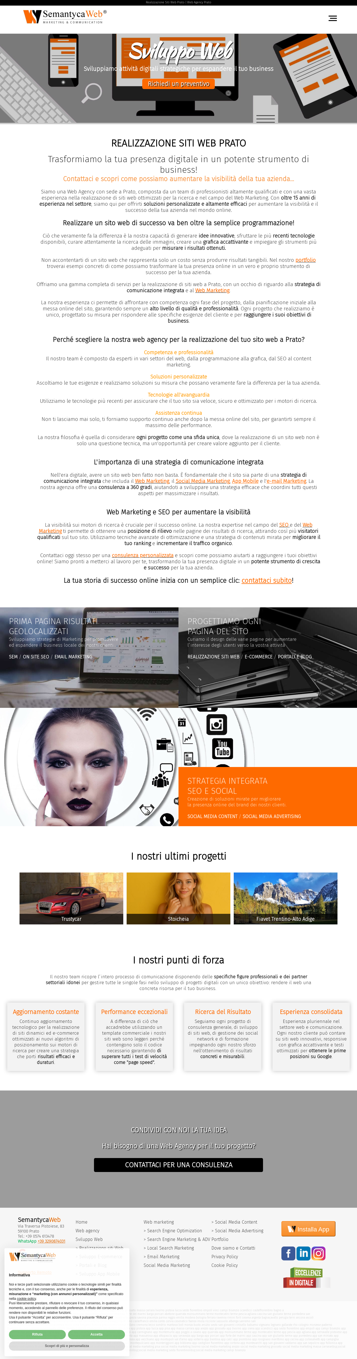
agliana (251, 1314)
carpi (103, 1321)
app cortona (232, 1343)
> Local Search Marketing (169, 1248)
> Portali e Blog (91, 1265)
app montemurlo (164, 1332)
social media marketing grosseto (261, 1346)
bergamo (85, 1325)
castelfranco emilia (145, 1321)
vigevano (264, 1325)
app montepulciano (137, 1343)
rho (295, 1325)
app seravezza (181, 1336)
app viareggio (50, 1336)
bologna (201, 1317)
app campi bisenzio (327, 1328)
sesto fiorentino (192, 1310)
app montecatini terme (266, 1332)
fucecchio (21, 1314)
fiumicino (46, 1325)
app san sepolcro (308, 1343)
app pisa (164, 1328)
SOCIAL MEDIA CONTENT (212, 816)
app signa (48, 1332)
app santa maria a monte (101, 1339)
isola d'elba (83, 1317)
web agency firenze (31, 1346)
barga (150, 1314)
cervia (169, 1321)
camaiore (63, 1314)
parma (163, 1317)
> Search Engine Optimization (173, 1230)
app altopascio (162, 1336)
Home (82, 1222)
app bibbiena (183, 1343)
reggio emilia (176, 1317)
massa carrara (146, 1310)
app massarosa (143, 1336)
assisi (68, 1325)
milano (131, 1325)
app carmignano (142, 1332)
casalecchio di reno (120, 1321)
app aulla (69, 1343)
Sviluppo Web (89, 1239)
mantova (172, 1325)
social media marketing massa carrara (307, 1346)
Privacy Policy (224, 1256)
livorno (160, 1310)
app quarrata (210, 1332)
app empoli (307, 1328)
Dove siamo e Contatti (233, 1248)
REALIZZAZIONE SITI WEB (213, 657)
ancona (300, 1317)
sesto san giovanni (223, 1325)
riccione (210, 1321)
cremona (142, 1325)
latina (72, 1321)
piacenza (152, 1317)
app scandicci (264, 1328)
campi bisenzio (229, 1310)
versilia (91, 1310)
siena (120, 1310)
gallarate (287, 1325)
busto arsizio (202, 1325)
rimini (231, 1317)
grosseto (130, 1310)
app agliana (303, 1332)
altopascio (106, 1314)
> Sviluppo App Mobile (98, 1274)
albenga (233, 1321)
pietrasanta (77, 1314)
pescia (242, 1314)
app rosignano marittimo (268, 1339)
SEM (13, 657)
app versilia (67, 1336)
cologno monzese (309, 1325)
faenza (192, 1321)
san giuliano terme (279, 1314)
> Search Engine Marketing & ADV (177, 1239)
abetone (170, 1314)
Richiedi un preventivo (178, 84)
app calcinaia (126, 1339)
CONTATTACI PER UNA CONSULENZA (178, 1165)
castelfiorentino (263, 1310)
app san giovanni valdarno (279, 1343)
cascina (262, 1314)
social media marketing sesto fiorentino (164, 1350)
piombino (97, 1317)
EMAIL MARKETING (73, 657)
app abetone (33, 1336)
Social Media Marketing (167, 1265)
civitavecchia (31, 1325)
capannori (50, 1314)
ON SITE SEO (36, 657)
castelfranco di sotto (44, 1317)
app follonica (328, 1343)
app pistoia (138, 1328)
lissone (23, 1328)
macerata (31, 1321)
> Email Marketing (161, 1256)
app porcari (211, 1336)
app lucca (152, 1328)
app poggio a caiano (188, 1332)
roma (86, 1321)
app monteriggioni (162, 1343)
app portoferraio (30, 1343)
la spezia (131, 1317)
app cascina (253, 1336)
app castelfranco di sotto (69, 1339)
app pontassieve (30, 1332)
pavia (105, 1325)
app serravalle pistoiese (327, 1332)
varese (122, 1325)
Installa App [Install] (308, 1228)
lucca (178, 1310)
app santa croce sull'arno (36, 1339)
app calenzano (64, 1332)
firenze (81, 1310)
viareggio (111, 1310)
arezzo (100, 1310)
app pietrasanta (122, 1336)
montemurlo (48, 1328)
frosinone (62, 1321)
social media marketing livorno (181, 1346)
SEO (283, 525)
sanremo (244, 1321)
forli (238, 1317)
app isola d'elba (52, 1343)
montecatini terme (226, 1314)
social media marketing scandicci (64, 1350)
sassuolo (222, 1321)
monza (188, 1325)
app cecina (291, 1339)
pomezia (59, 1325)
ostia (76, 1325)
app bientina (212, 1339)
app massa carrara (182, 1328)
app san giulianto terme (277, 1336)
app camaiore (103, 1336)
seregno (34, 1328)
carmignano (94, 1328)
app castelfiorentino (86, 1332)
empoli (207, 1310)
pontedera (298, 1314)
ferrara (211, 1317)
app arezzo (201, 1328)
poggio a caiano (76, 1328)
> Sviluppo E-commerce (99, 1256)
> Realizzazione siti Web (99, 1248)
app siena (248, 1328)
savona (141, 1317)
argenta (256, 1317)
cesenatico (181, 1321)
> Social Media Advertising (237, 1230)
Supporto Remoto (35, 1272)
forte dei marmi (136, 1314)
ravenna (221, 1317)
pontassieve (35, 1314)
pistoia (169, 1310)
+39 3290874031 (51, 1241)
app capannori (85, 1336)
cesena (246, 1317)
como (113, 1325)
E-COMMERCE (258, 657)
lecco (151, 1325)
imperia (120, 1317)
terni (292, 1317)
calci (72, 1317)
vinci (216, 1310)
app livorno (233, 1328)
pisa (20, 1325)
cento (161, 1321)
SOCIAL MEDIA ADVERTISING (272, 816)
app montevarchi (251, 1343)
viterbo (95, 1321)
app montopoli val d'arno (171, 1339)
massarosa (92, 1314)
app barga (197, 1336)
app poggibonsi (85, 1343)
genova (108, 1317)
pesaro (41, 1321)
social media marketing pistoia (64, 1346)
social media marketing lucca (104, 1346)
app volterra (195, 1339)
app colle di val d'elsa (110, 1343)
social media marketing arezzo (220, 1346)
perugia (283, 1317)
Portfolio (219, 1239)
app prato (124, 1328)
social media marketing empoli (112, 1350)
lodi (181, 1325)
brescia (96, 1325)
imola (200, 1321)
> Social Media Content (234, 1222)
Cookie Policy (224, 1265)
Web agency (87, 1230)
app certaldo (108, 1332)
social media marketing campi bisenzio (221, 1350)
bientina (63, 1317)
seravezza (119, 1314)
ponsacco (24, 1317)
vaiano (61, 1328)
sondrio (161, 1325)
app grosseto (217, 1328)
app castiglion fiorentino (207, 1343)
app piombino (242, 1339)
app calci (226, 1339)
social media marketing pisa (142, 1346)
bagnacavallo (270, 1317)
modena (190, 1317)
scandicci (246, 1310)
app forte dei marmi (232, 1336)
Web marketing (159, 1222)
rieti (79, 1321)
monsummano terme (200, 1314)
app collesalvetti (309, 1339)
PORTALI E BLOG (295, 657)
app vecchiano (145, 1339)
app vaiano (124, 1332)
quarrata (180, 1314)
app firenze (110, 1328)
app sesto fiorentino (286, 1328)
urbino (51, 1321)
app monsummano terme (235, 1332)
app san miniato (322, 1336)
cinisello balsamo (246, 1325)
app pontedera (302, 1336)
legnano (276, 1325)
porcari (159, 1314)
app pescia (288, 1332)
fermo (20, 1321)
